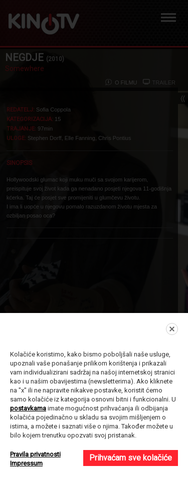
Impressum (26, 463)
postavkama (28, 408)
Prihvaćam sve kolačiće (130, 457)
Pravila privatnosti (35, 454)
